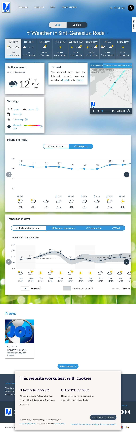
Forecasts (9, 391)
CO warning (18, 119)
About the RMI (69, 7)
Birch (15, 114)
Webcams (122, 65)
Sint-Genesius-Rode (81, 33)
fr (115, 8)
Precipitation (97, 65)
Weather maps (110, 65)
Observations (11, 394)
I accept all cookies (103, 417)
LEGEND (121, 110)
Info (52, 7)
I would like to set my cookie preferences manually (93, 424)
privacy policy (59, 423)
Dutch (79, 79)
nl (111, 8)
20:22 (30, 109)
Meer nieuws (68, 366)
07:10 (16, 109)
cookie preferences (28, 423)
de (119, 8)
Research (39, 7)
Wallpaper (134, 24)
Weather (22, 7)
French (66, 79)
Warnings (9, 388)
